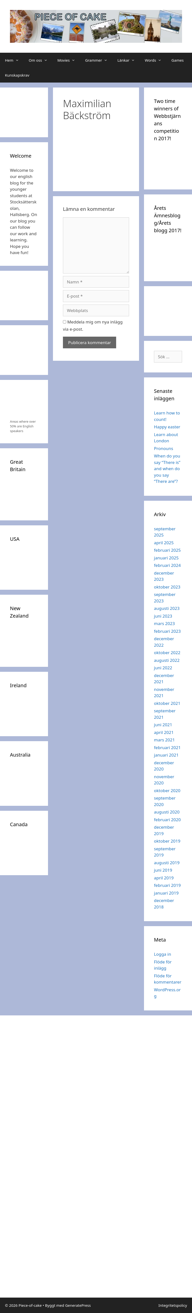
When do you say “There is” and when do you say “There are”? (167, 468)
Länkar (128, 60)
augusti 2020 (167, 812)
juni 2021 (163, 724)
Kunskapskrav (17, 75)
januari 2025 (166, 558)
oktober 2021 (167, 703)
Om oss (40, 60)
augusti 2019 (167, 862)
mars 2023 (164, 623)
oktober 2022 (167, 652)
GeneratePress (78, 1305)
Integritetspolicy (172, 1305)
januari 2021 (166, 755)
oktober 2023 (167, 587)
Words (155, 60)
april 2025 (164, 542)
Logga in (162, 954)
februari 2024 (167, 565)
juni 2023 (163, 616)
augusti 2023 (167, 608)
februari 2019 (167, 885)
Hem (14, 60)
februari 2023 (167, 631)
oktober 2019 (167, 841)
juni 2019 (163, 870)
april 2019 (164, 878)
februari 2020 (167, 819)
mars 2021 (164, 740)
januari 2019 (166, 893)
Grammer (98, 60)
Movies (68, 60)
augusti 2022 (167, 660)
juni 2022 (163, 668)
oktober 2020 (167, 790)
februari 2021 (167, 747)
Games (177, 60)
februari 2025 (167, 550)
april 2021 (164, 732)
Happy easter (167, 427)
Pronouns (163, 448)
